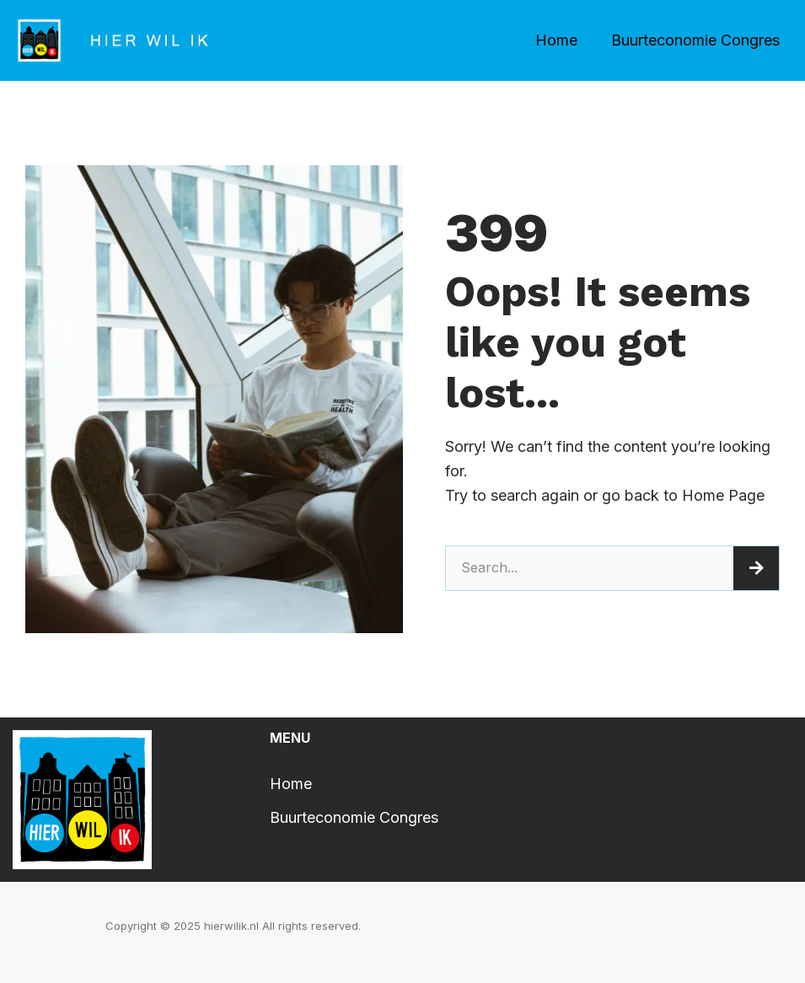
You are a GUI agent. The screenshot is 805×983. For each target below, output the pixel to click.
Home (556, 40)
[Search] (756, 568)
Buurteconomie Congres (695, 40)
